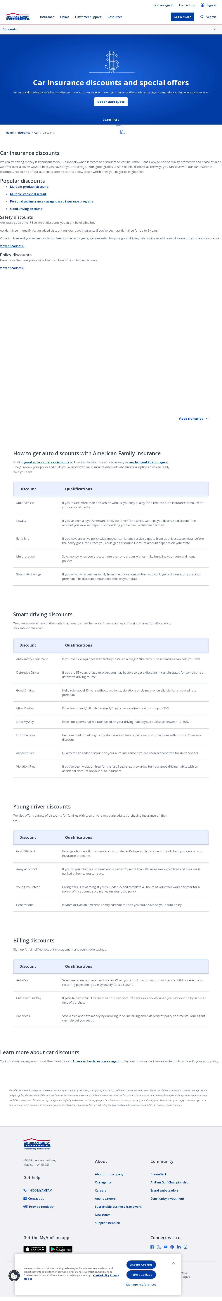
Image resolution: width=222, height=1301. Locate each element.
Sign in (208, 5)
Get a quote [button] (182, 17)
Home (10, 132)
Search (208, 17)
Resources (114, 17)
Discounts (109, 29)
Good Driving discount (26, 209)
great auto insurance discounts (46, 462)
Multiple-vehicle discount (28, 194)
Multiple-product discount (29, 187)
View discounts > (12, 246)
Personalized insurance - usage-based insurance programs (52, 201)
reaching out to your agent (148, 462)
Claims (64, 17)
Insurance (47, 17)
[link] (37, 1190)
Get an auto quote (111, 102)
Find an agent (163, 5)
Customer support (88, 17)
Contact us (187, 5)
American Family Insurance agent (96, 1061)
